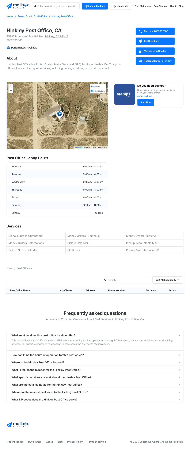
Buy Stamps (160, 6)
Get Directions (149, 41)
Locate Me (120, 6)
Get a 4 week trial (144, 96)
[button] (59, 115)
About (173, 6)
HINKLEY (42, 16)
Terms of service (96, 441)
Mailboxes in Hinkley (152, 51)
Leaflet (79, 148)
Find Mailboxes (143, 6)
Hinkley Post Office (62, 16)
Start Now (145, 102)
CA (31, 16)
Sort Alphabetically (168, 280)
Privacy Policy (75, 441)
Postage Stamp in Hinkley (155, 61)
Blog (181, 6)
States (21, 16)
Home (10, 16)
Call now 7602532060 (153, 31)
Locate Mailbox (95, 6)
